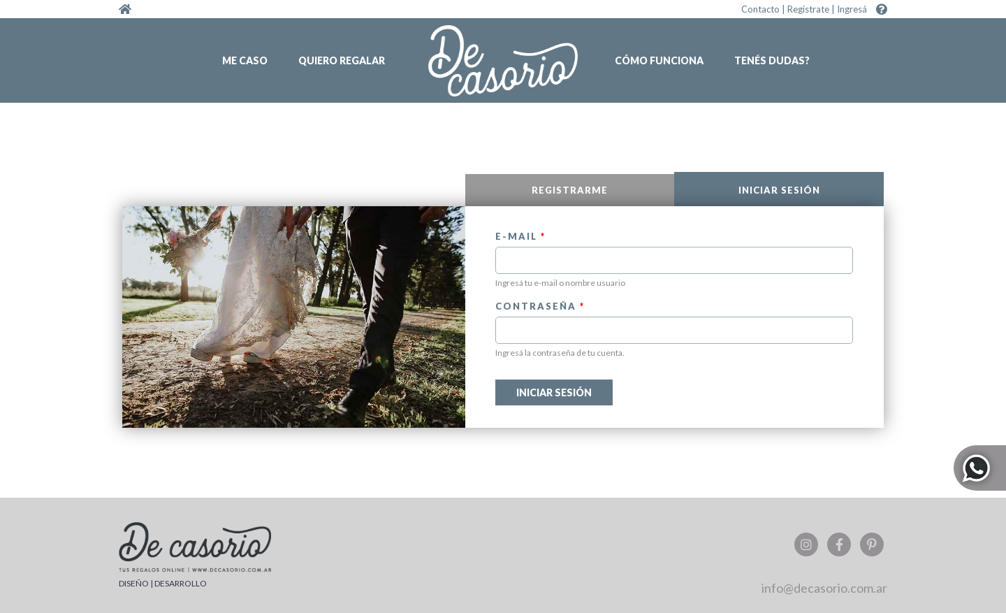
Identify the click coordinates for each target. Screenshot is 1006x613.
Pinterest (872, 544)
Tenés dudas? (772, 60)
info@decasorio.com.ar (824, 588)
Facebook (839, 544)
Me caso (245, 60)
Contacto (760, 9)
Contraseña (540, 306)
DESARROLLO (180, 583)
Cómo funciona (659, 60)
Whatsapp (980, 468)
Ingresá (852, 9)
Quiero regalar (341, 60)
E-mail (520, 236)
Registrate (808, 9)
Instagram (806, 544)
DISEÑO (134, 583)
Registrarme (570, 190)
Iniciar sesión (811, 190)
